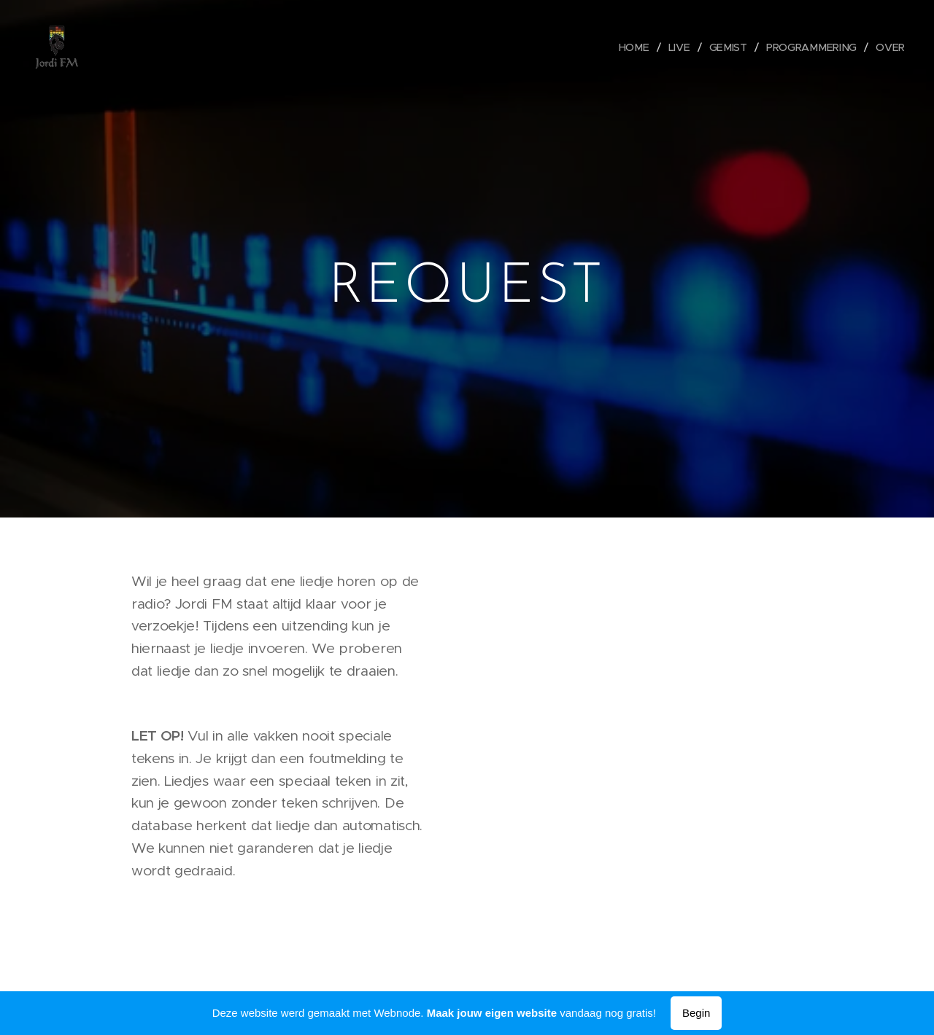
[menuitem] (640, 47)
